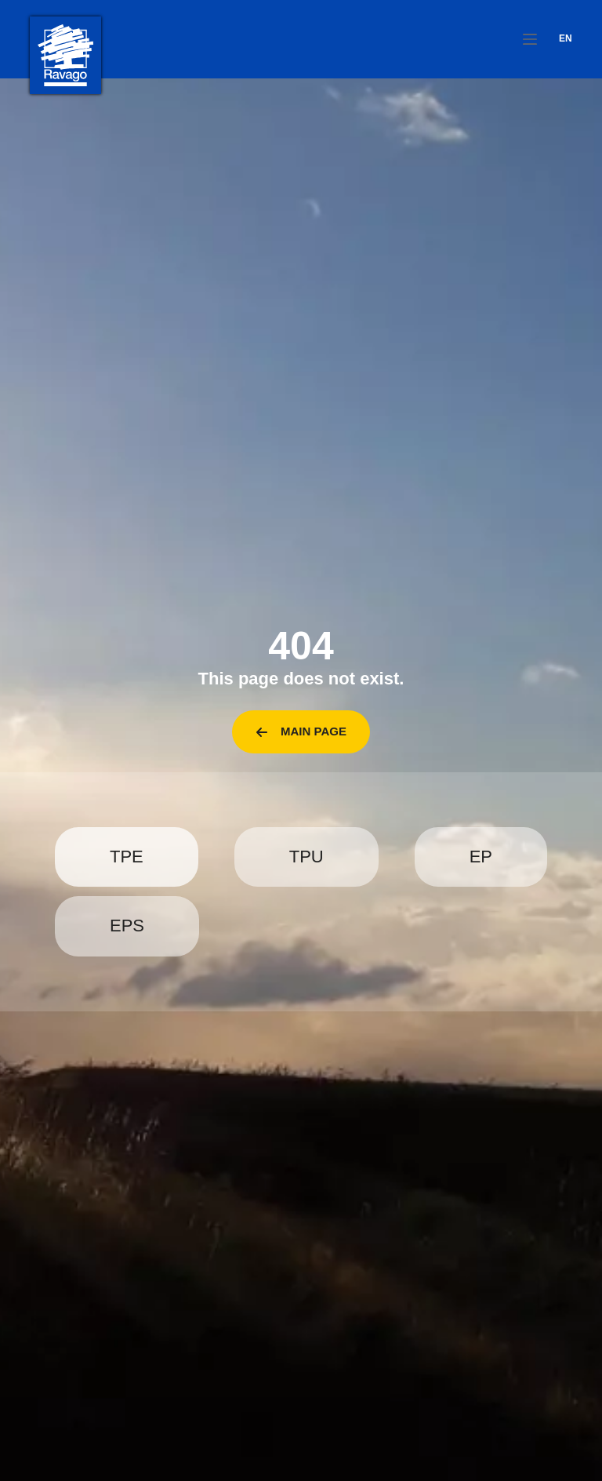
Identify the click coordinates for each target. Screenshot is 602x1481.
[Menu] (530, 39)
